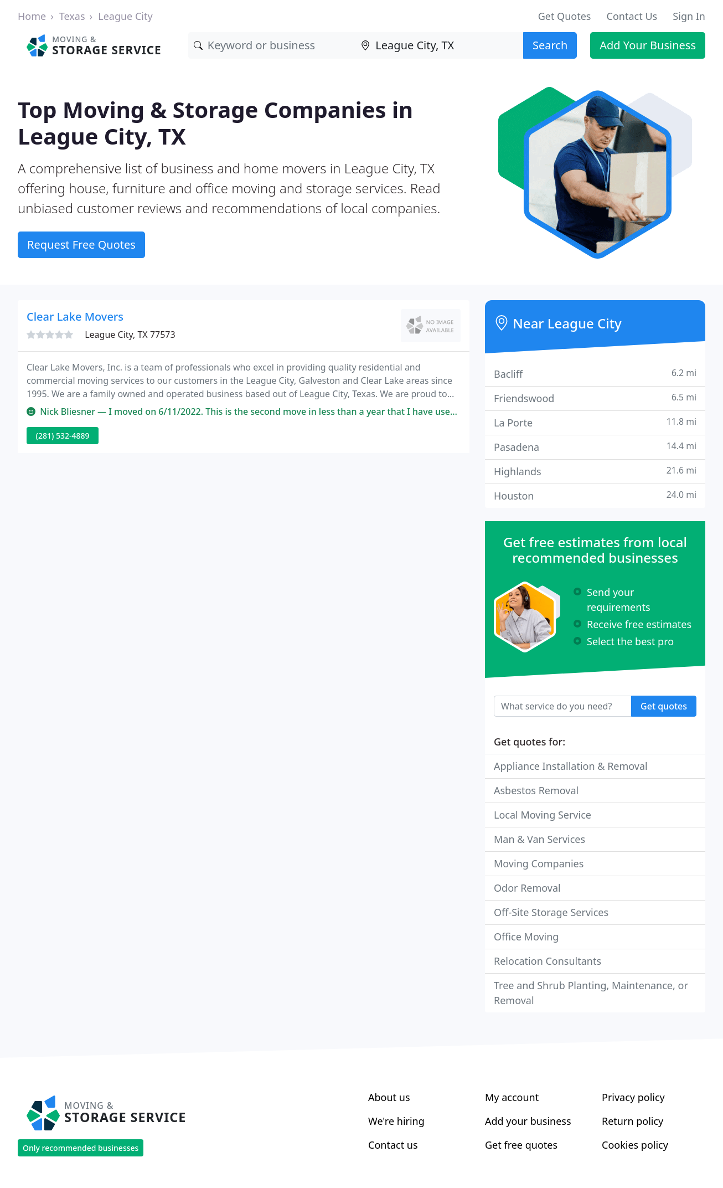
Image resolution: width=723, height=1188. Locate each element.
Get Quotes (564, 16)
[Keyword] (272, 45)
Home (32, 16)
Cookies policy (635, 1144)
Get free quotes (521, 1144)
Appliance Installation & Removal (571, 766)
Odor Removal (527, 887)
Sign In (689, 16)
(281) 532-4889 (63, 435)
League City (125, 16)
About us (389, 1097)
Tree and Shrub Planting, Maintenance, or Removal (591, 993)
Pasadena (595, 447)
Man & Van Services (539, 839)
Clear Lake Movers (75, 316)
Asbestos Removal (536, 790)
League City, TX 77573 (130, 334)
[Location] (439, 45)
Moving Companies (538, 863)
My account (512, 1097)
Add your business (528, 1121)
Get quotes (664, 706)
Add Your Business (648, 45)
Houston (595, 495)
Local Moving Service (542, 814)
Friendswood (595, 398)
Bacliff (595, 373)
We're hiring (396, 1121)
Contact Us (632, 16)
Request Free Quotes (81, 244)
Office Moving (526, 936)
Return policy (632, 1121)
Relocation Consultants (547, 961)
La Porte (595, 422)
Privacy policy (633, 1097)
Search (550, 45)
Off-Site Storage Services (551, 912)
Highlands (595, 471)
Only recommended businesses (80, 1148)
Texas (72, 16)
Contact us (393, 1144)
